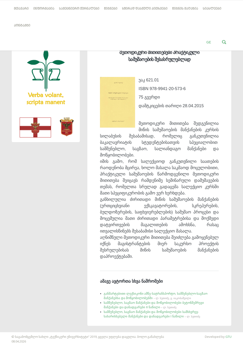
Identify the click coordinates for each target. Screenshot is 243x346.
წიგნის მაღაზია (185, 9)
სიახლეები (212, 9)
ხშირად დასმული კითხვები (144, 9)
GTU (228, 337)
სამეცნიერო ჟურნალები (79, 9)
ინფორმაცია (43, 9)
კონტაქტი (22, 26)
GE (208, 42)
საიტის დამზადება (14, 334)
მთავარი (21, 9)
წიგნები (110, 9)
